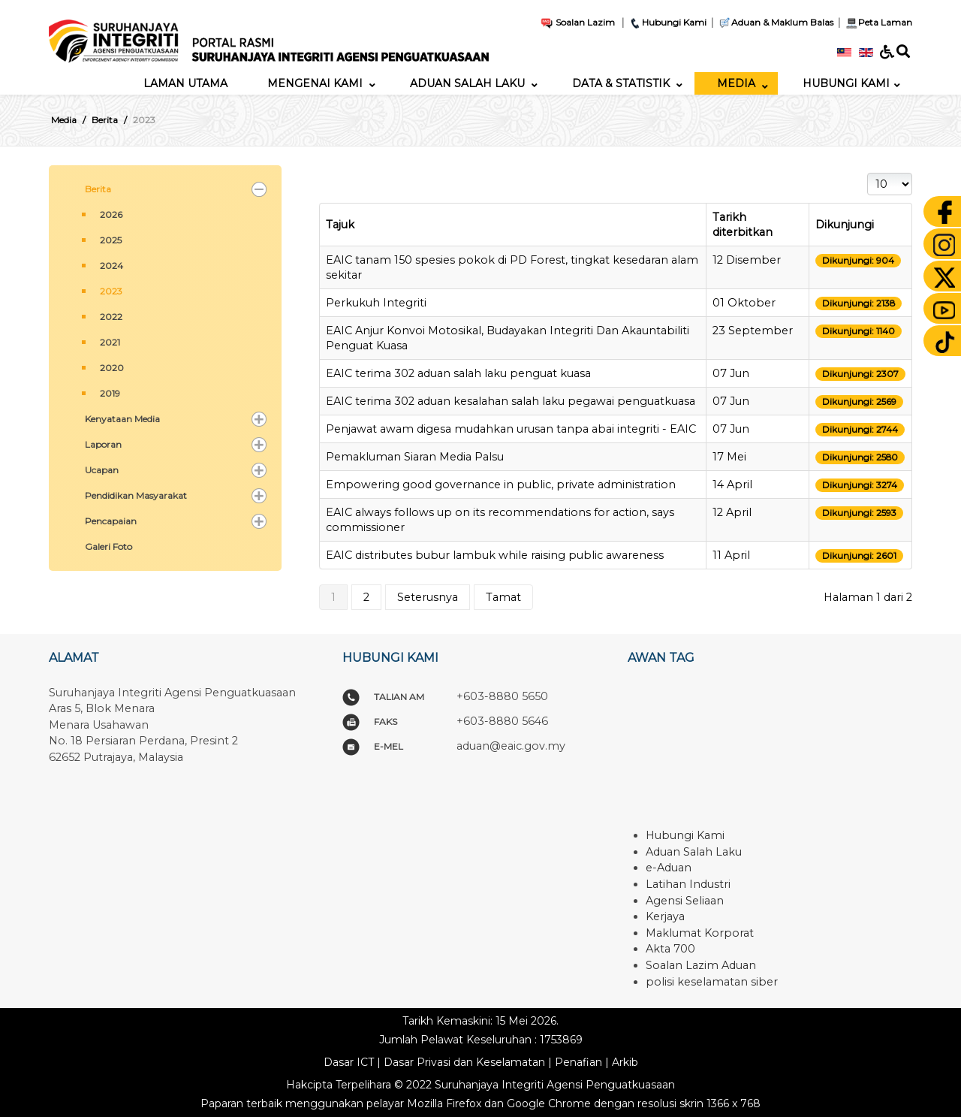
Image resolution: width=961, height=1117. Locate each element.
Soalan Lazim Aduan (701, 965)
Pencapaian (111, 521)
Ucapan (102, 469)
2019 (110, 393)
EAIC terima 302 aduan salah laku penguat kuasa (458, 373)
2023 (111, 291)
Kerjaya (665, 916)
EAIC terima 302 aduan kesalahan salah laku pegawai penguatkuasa (510, 401)
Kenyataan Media (122, 418)
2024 (111, 265)
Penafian (578, 1062)
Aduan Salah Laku (694, 852)
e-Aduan (668, 867)
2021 (110, 342)
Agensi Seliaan (685, 900)
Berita (98, 189)
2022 (111, 316)
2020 (112, 367)
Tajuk (340, 224)
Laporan (103, 444)
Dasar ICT (349, 1062)
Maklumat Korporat (700, 933)
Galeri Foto (108, 546)
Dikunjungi (844, 224)
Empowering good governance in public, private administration (501, 484)
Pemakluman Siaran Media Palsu (415, 456)
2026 (111, 214)
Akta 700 (670, 948)
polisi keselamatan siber (712, 982)
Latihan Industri (688, 884)
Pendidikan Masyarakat (136, 495)
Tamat (503, 597)
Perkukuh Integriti (376, 302)
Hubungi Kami (667, 22)
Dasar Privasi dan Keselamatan (464, 1062)
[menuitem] (185, 83)
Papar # (867, 173)
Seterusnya (427, 597)
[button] (259, 189)
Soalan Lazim (577, 22)
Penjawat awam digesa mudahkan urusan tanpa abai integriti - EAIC (511, 429)
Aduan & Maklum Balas (775, 22)
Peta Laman (877, 22)
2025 (111, 240)
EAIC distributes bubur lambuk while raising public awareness (495, 555)
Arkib (625, 1062)
